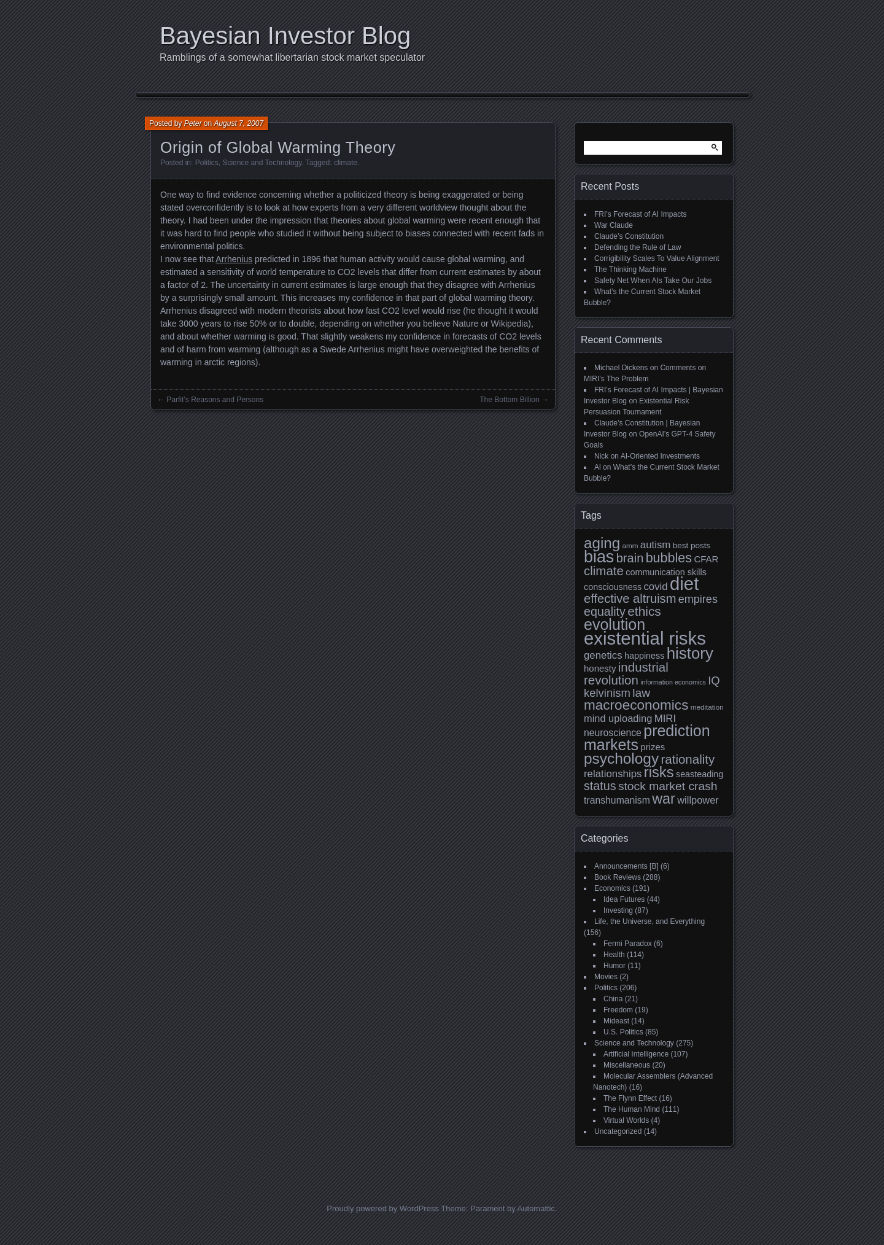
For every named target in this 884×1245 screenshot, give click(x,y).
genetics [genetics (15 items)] (603, 655)
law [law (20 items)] (641, 692)
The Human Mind (631, 1109)
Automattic (536, 1208)
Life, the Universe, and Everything (649, 921)
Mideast (616, 1021)
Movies (606, 976)
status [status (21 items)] (600, 786)
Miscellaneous (626, 1065)
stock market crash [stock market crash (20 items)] (668, 786)
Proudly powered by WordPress (383, 1208)
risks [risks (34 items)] (659, 772)
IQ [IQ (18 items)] (713, 680)
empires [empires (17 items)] (698, 599)
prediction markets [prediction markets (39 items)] (647, 737)
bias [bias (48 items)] (599, 557)
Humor (614, 965)
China (612, 999)
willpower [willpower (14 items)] (697, 799)
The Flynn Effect (630, 1098)
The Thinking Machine (630, 269)
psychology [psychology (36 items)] (621, 758)
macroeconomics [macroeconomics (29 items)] (636, 705)
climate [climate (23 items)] (604, 571)
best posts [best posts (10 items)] (692, 545)
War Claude (613, 225)
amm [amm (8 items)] (630, 545)
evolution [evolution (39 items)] (614, 624)
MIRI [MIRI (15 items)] (665, 718)
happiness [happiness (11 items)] (644, 656)
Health (614, 954)
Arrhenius (233, 259)
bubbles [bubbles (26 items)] (669, 558)
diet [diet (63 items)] (684, 583)
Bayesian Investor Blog (285, 35)
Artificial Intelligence (636, 1054)
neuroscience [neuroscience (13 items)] (613, 732)
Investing (618, 910)
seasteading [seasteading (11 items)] (699, 774)
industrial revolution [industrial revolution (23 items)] (626, 673)
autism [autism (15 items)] (655, 545)
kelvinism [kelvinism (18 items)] (607, 692)
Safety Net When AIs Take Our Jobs (652, 280)
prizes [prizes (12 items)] (652, 747)
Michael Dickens (621, 367)
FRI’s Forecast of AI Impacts (640, 214)
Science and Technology (261, 162)
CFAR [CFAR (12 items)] (706, 559)
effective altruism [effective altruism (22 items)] (630, 598)
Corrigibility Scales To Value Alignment (656, 258)
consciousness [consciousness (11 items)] (613, 587)
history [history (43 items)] (690, 653)
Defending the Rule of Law (637, 247)
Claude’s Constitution (629, 236)
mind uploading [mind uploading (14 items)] (618, 718)
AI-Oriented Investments (660, 456)
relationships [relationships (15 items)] (613, 774)
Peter (193, 123)
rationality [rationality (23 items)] (688, 759)
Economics (612, 888)
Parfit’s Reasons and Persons (214, 399)
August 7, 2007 (238, 123)
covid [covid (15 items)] (655, 586)
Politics (207, 162)
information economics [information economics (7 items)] (673, 682)
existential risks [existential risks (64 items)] (645, 638)
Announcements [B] (626, 866)
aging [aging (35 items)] (602, 543)
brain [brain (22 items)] (630, 558)
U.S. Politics (623, 1032)
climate (345, 162)
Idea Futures (624, 899)
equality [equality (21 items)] (605, 611)
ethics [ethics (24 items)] (644, 611)
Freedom (618, 1010)
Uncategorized (618, 1131)
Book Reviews (617, 877)
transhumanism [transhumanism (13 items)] (617, 800)
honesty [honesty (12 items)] (600, 668)
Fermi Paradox (627, 943)
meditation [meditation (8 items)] (707, 707)
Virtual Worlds (626, 1120)
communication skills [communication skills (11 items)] (666, 572)
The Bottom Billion (509, 399)
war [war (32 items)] (663, 799)
